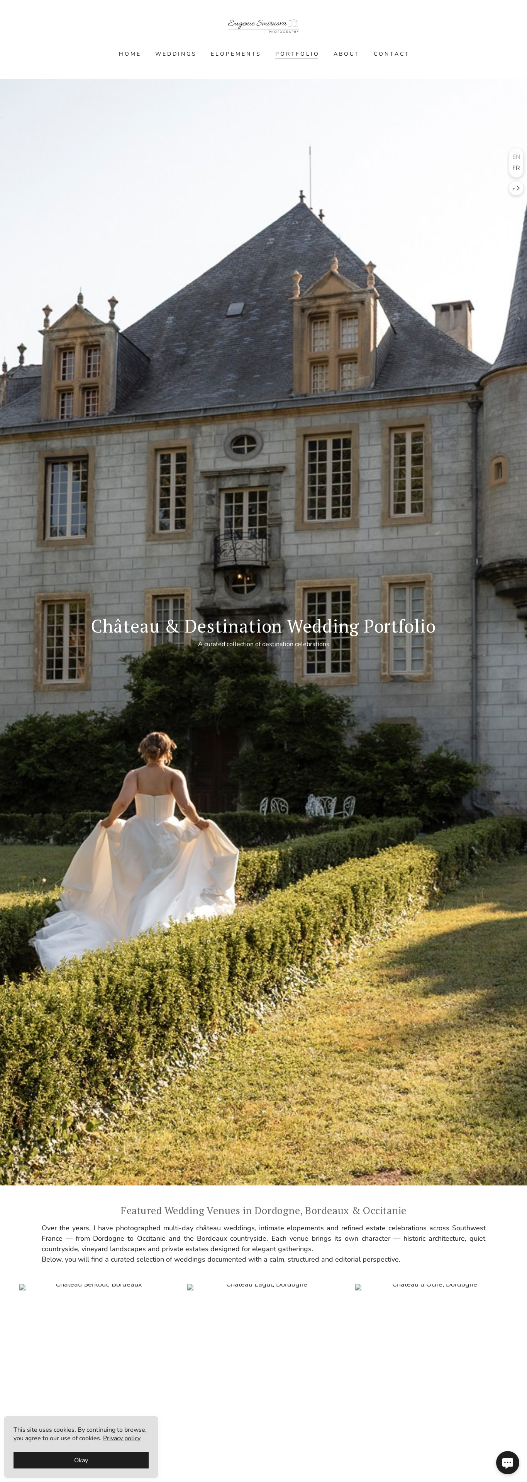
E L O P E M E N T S (235, 54)
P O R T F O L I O (296, 54)
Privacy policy (122, 1438)
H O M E (129, 54)
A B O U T (346, 54)
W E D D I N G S (175, 54)
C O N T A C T (391, 54)
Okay (81, 1460)
